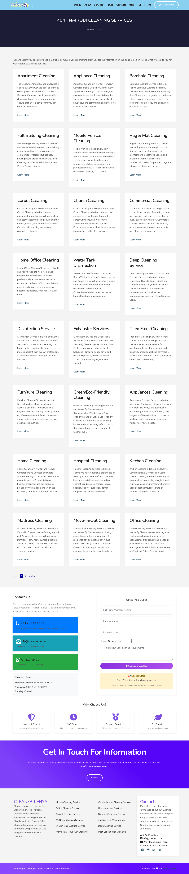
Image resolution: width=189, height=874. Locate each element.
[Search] (140, 5)
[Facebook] (145, 5)
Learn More (23, 115)
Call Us (94, 777)
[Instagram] (149, 5)
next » (32, 576)
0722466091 (166, 5)
